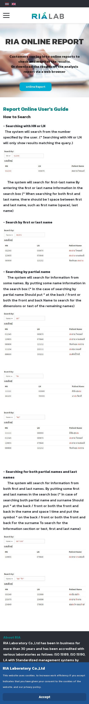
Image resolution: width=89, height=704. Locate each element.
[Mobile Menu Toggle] (6, 15)
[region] (44, 60)
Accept (44, 697)
